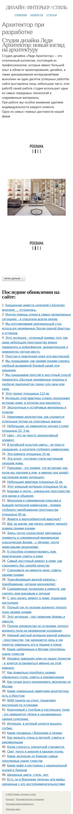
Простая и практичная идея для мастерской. (37, 356)
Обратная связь (13, 809)
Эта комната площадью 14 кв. (28, 454)
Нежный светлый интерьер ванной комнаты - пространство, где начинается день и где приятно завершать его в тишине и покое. (36, 640)
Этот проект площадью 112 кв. (27, 393)
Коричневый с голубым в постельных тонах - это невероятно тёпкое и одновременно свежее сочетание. (36, 714)
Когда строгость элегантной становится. (36, 747)
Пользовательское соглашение (30, 799)
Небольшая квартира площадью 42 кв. (35, 482)
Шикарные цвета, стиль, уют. (28, 774)
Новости (36, 14)
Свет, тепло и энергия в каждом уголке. (35, 751)
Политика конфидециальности (19, 804)
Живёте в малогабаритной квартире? (34, 519)
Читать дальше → (13, 278)
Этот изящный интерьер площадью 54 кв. (37, 486)
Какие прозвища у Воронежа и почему (34, 733)
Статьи (52, 14)
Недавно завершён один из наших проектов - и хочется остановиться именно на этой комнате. (36, 663)
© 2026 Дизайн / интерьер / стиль (21, 794)
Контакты (10, 799)
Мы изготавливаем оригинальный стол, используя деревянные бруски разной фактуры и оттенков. (36, 328)
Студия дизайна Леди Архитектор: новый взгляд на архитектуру (33, 45)
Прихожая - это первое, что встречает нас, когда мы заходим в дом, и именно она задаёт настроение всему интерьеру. (35, 472)
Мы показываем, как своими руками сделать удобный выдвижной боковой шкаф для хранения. (36, 365)
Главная (21, 14)
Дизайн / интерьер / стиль (36, 7)
